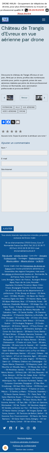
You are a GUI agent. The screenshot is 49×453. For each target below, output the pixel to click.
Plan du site (7, 256)
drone (22, 111)
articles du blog (21, 256)
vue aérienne (29, 107)
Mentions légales (24, 438)
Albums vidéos (12, 261)
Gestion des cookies (24, 449)
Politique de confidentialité (24, 446)
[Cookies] (5, 448)
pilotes (8, 274)
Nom (3, 148)
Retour (24, 97)
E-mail (4, 158)
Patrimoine (7, 107)
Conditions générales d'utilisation (24, 442)
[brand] (6, 19)
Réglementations (36, 258)
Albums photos (27, 261)
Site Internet (6, 169)
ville (17, 107)
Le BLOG (39, 261)
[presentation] (21, 219)
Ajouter (7, 228)
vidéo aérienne (9, 111)
